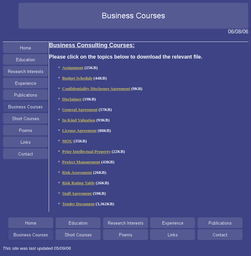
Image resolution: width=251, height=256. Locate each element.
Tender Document (78, 203)
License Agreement (79, 130)
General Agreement (79, 109)
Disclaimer (72, 99)
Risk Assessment (77, 172)
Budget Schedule (77, 78)
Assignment (72, 67)
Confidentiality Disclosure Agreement (96, 88)
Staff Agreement (77, 193)
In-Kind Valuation (78, 120)
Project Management (81, 161)
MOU (67, 140)
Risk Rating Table (78, 182)
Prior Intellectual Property (86, 151)
